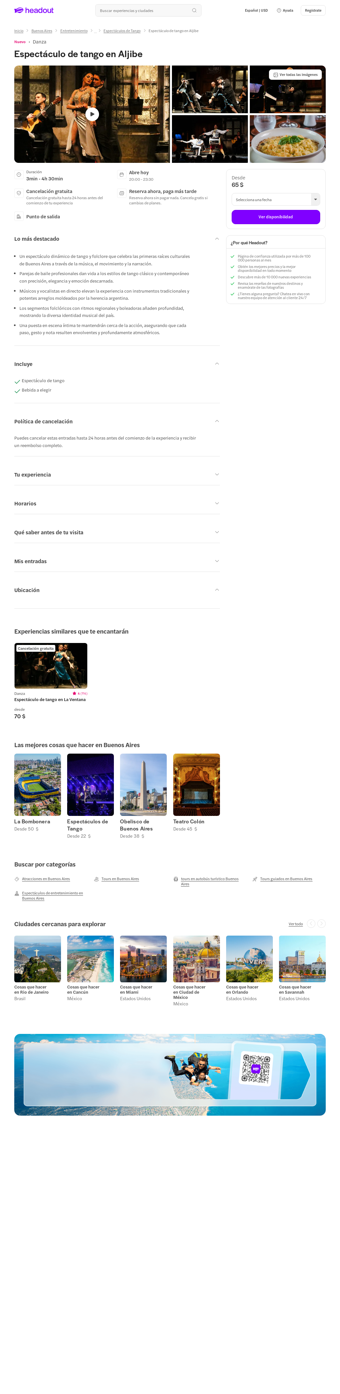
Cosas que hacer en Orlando (242, 989)
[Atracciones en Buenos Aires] (42, 879)
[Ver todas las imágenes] (295, 74)
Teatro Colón (189, 821)
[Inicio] (18, 31)
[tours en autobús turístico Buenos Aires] (210, 881)
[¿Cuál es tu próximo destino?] (148, 10)
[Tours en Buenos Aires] (116, 879)
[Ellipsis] (95, 32)
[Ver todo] (296, 923)
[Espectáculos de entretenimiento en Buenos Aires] (51, 895)
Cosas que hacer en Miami (136, 989)
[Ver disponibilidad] (276, 217)
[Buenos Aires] (41, 31)
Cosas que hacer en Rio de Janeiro (31, 989)
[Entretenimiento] (74, 31)
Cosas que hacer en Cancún (83, 989)
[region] (170, 681)
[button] (285, 10)
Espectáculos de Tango (87, 825)
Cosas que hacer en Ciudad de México (189, 992)
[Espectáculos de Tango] (121, 31)
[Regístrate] (313, 10)
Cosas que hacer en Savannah (295, 989)
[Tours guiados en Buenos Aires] (282, 879)
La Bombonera (32, 821)
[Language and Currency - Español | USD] (256, 10)
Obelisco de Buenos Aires (136, 825)
